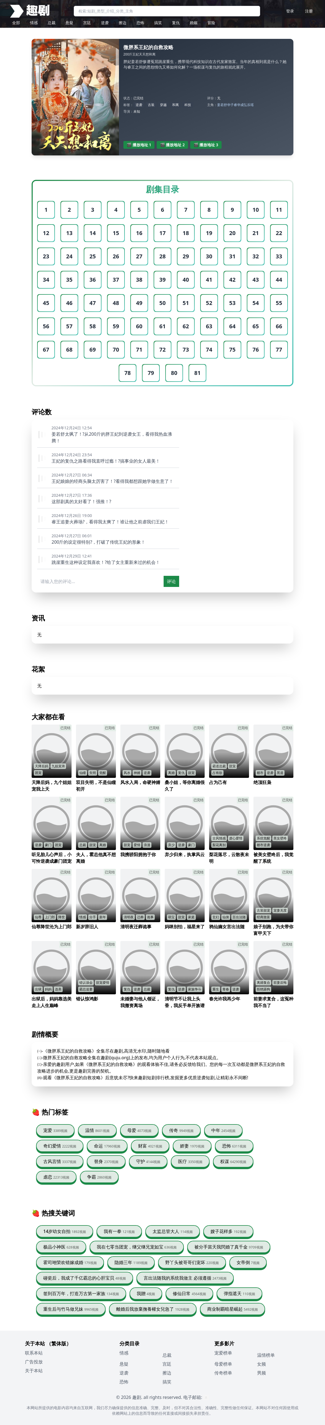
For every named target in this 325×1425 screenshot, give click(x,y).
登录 (290, 11)
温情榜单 (266, 1355)
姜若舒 (222, 104)
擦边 (122, 22)
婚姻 (193, 22)
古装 (151, 104)
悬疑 (69, 22)
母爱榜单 (223, 1364)
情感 (34, 22)
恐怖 (140, 22)
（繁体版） (58, 1343)
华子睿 (232, 104)
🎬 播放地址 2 (172, 144)
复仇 (176, 22)
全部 (16, 22)
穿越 (163, 104)
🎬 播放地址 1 (139, 144)
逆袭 (105, 22)
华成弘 (242, 104)
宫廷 (87, 22)
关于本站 (34, 1371)
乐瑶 (250, 104)
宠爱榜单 (223, 1353)
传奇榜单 (223, 1373)
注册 (309, 11)
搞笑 (158, 22)
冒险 (211, 22)
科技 (187, 104)
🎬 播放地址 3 (206, 144)
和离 (175, 104)
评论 (171, 581)
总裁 (51, 22)
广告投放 (34, 1362)
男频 (261, 1373)
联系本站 (34, 1353)
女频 (261, 1364)
